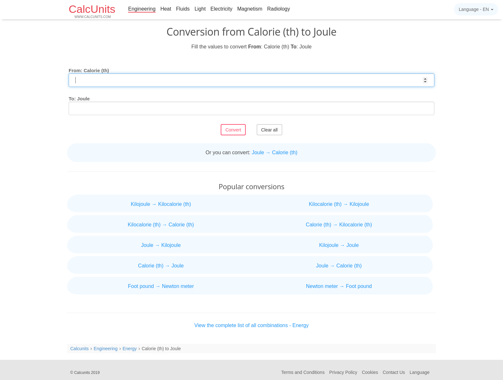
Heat (165, 9)
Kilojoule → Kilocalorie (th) (161, 204)
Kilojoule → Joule (339, 245)
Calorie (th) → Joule (160, 265)
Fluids (183, 9)
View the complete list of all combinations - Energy (251, 325)
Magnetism (249, 9)
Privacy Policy (343, 372)
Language (420, 372)
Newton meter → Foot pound (339, 286)
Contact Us (394, 372)
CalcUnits (92, 11)
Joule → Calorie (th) (274, 152)
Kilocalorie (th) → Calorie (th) (161, 224)
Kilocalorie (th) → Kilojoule (339, 204)
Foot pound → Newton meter (161, 286)
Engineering (141, 9)
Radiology (278, 9)
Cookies (370, 372)
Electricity (221, 9)
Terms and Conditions (303, 372)
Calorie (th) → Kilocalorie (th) (339, 224)
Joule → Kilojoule (161, 245)
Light (200, 9)
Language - (476, 9)
